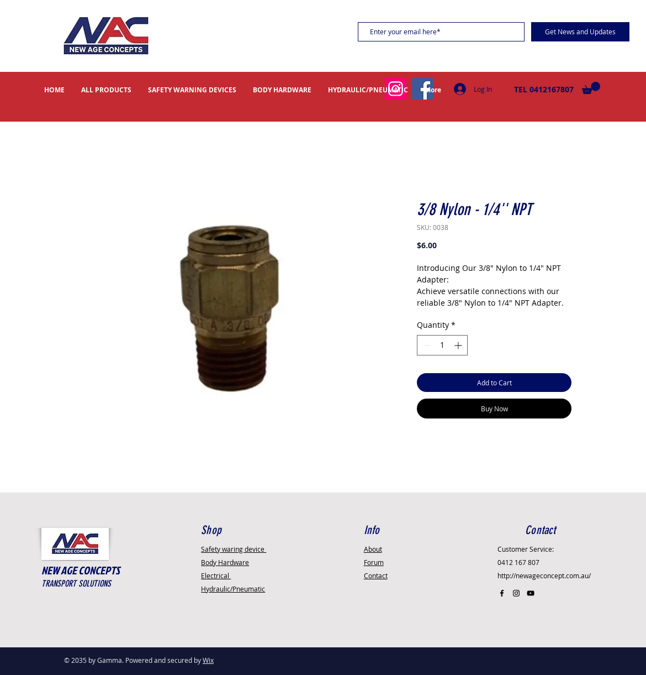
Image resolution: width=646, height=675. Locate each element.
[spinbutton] (442, 345)
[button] (591, 88)
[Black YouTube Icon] (530, 593)
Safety (233, 549)
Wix (208, 660)
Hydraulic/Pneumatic (233, 588)
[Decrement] (425, 345)
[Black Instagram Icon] (516, 593)
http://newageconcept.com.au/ (544, 575)
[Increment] (459, 345)
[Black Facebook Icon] (501, 593)
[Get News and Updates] (580, 31)
